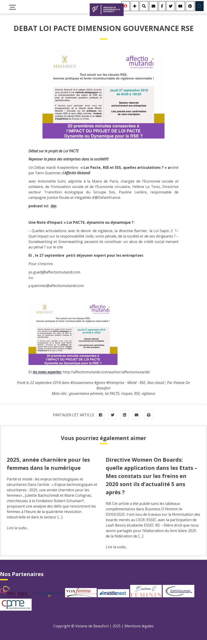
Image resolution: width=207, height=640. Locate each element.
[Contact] (153, 6)
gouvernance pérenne (86, 393)
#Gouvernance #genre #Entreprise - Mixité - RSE (107, 382)
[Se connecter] (125, 6)
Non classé (155, 382)
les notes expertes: (47, 371)
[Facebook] (162, 6)
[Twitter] (170, 6)
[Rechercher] (144, 6)
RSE (137, 393)
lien (53, 205)
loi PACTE (112, 393)
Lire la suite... (17, 527)
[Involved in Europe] (199, 6)
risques (126, 393)
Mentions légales (139, 626)
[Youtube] (180, 6)
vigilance (148, 393)
